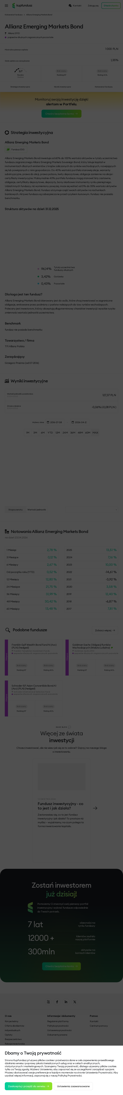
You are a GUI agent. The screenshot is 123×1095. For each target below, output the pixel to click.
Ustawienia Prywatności (98, 1072)
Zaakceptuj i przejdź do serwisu (28, 1086)
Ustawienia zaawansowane (73, 1086)
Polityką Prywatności (69, 1075)
